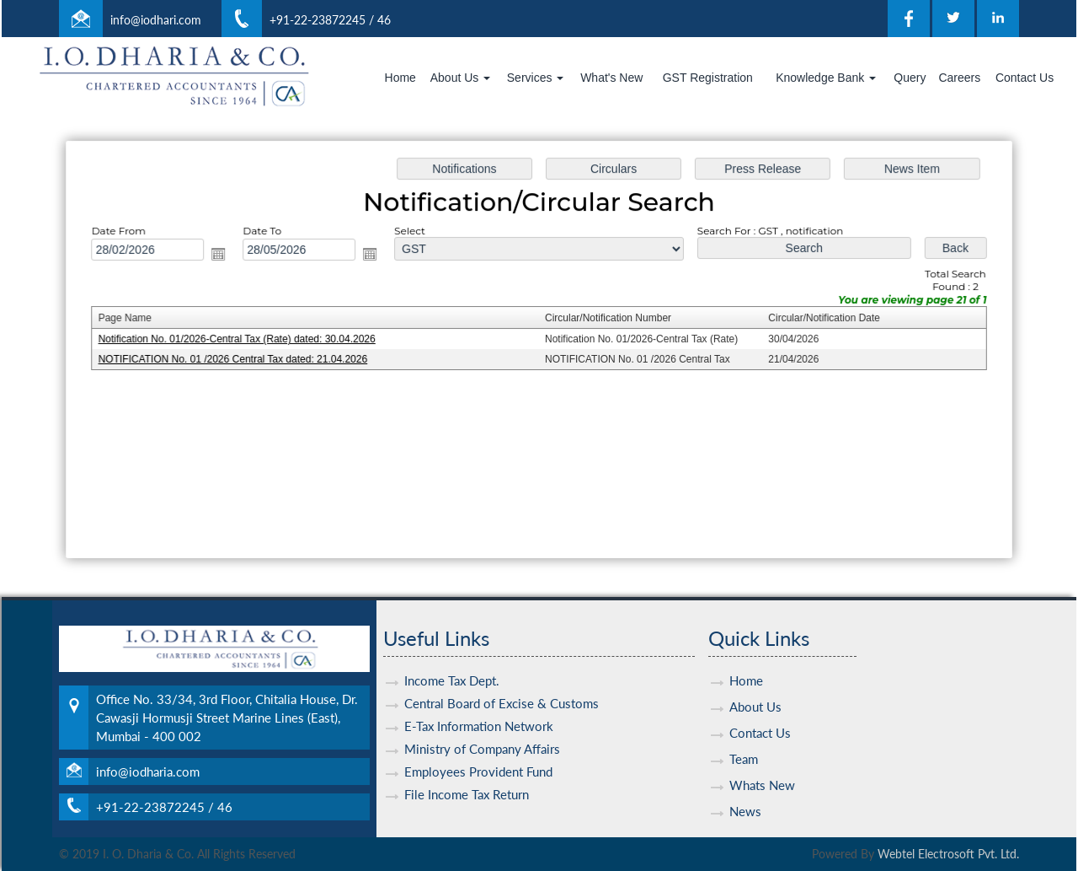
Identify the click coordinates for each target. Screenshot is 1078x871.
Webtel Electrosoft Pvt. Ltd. (948, 854)
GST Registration (708, 77)
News (745, 791)
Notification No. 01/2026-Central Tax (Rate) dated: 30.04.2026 (243, 340)
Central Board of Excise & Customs (501, 683)
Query (910, 77)
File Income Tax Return (466, 774)
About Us (460, 77)
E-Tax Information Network (478, 706)
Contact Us (1024, 77)
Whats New (762, 765)
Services (535, 77)
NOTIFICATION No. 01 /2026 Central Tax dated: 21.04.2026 (239, 359)
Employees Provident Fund (478, 752)
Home (400, 77)
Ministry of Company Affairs (482, 729)
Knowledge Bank (826, 77)
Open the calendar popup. (225, 255)
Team (743, 739)
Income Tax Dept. (451, 661)
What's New (611, 77)
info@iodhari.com (155, 20)
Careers (959, 77)
